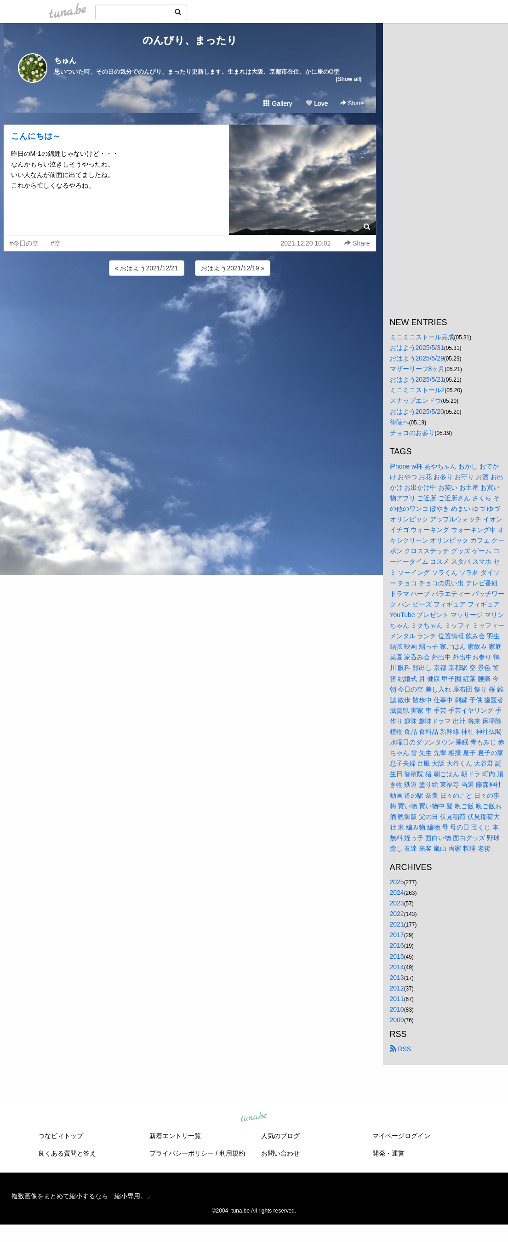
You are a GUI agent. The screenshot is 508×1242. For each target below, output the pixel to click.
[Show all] (348, 78)
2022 (397, 913)
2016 (397, 945)
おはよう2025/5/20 (417, 411)
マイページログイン (401, 1135)
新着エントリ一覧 (175, 1135)
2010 (397, 1009)
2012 (397, 988)
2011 (397, 998)
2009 (397, 1020)
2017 (397, 935)
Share (352, 103)
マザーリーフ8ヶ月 (417, 368)
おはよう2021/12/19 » (232, 268)
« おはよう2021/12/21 (146, 268)
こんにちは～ (36, 136)
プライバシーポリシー (181, 1153)
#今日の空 (24, 243)
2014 (397, 967)
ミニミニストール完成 (422, 337)
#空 (56, 243)
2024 (397, 892)
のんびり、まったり (190, 40)
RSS (400, 1049)
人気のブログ (280, 1135)
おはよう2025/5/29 (417, 358)
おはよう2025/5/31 (417, 347)
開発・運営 (388, 1153)
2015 (397, 956)
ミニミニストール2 (417, 390)
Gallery (277, 103)
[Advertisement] (190, 302)
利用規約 (232, 1153)
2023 (397, 903)
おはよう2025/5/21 (417, 379)
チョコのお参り (412, 432)
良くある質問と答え (67, 1153)
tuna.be (254, 1117)
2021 (397, 924)
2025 (397, 882)
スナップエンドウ (415, 400)
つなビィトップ (60, 1135)
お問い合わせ (280, 1153)
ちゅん (65, 60)
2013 (397, 977)
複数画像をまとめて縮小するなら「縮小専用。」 (82, 1196)
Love (317, 103)
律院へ (399, 422)
